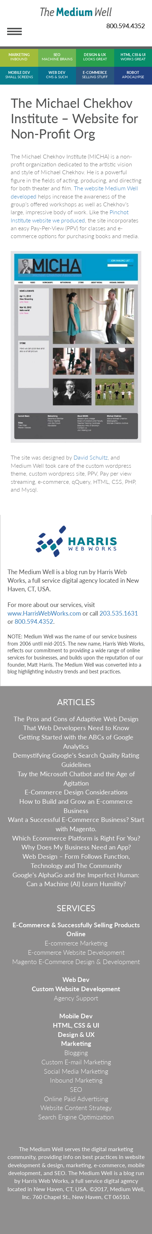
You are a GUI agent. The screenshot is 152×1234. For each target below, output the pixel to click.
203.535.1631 (119, 613)
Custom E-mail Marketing (76, 1062)
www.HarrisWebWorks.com (44, 613)
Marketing (76, 1043)
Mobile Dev (76, 1016)
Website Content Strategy (76, 1108)
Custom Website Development (76, 989)
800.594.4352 (125, 26)
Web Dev (76, 979)
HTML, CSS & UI (76, 1025)
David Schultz (91, 457)
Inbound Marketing (76, 1080)
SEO (76, 1089)
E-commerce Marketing (76, 943)
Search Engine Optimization (76, 1117)
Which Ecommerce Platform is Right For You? (76, 838)
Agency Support (76, 998)
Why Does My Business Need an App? (76, 847)
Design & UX (76, 1034)
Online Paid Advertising (76, 1099)
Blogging (76, 1053)
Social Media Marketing (76, 1071)
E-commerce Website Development (76, 952)
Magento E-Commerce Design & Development (76, 961)
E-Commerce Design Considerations (76, 792)
